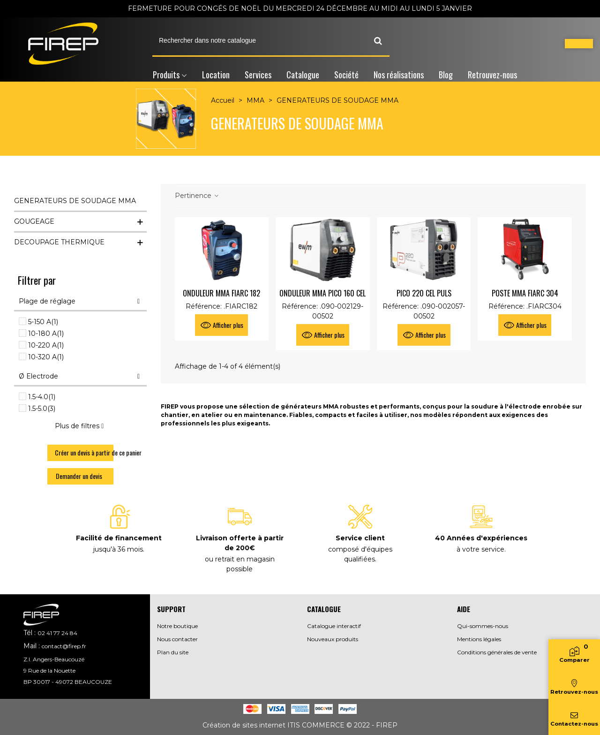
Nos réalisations (399, 74)
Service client (360, 538)
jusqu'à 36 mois (118, 549)
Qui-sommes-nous (482, 625)
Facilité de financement (119, 538)
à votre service (480, 549)
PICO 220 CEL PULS (424, 293)
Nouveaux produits (332, 639)
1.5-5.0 (41, 408)
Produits (166, 74)
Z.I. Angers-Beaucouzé (53, 659)
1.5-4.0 (41, 397)
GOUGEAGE (34, 221)
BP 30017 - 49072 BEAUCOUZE (67, 681)
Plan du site (172, 652)
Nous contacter (177, 639)
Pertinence (197, 195)
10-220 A (46, 345)
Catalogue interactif (334, 625)
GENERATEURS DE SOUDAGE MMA (75, 201)
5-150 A (43, 322)
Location (216, 74)
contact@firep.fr (64, 646)
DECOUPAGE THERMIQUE (59, 242)
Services (258, 74)
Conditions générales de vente (497, 652)
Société (346, 74)
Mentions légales (479, 639)
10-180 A (46, 333)
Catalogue (302, 74)
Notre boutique (177, 625)
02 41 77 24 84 (57, 632)
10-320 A (46, 357)
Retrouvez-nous (492, 74)
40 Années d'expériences (481, 538)
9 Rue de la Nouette (49, 670)
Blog (446, 74)
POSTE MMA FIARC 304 (525, 293)
